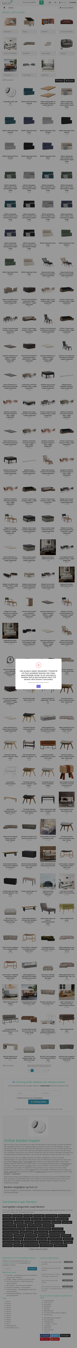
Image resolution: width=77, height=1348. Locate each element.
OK (38, 686)
